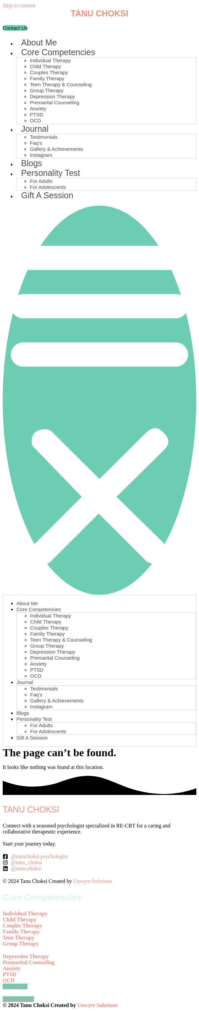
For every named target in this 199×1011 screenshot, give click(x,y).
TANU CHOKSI (99, 13)
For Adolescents (48, 187)
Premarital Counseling (54, 102)
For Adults (41, 181)
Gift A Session (47, 195)
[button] (99, 400)
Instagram (41, 155)
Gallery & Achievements (56, 149)
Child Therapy (45, 66)
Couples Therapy (49, 72)
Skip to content (19, 5)
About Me (39, 42)
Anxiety (38, 108)
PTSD (36, 114)
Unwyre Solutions (92, 881)
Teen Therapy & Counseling (61, 84)
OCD (35, 120)
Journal (35, 128)
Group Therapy (47, 90)
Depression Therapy (52, 96)
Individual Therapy (50, 60)
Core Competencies (58, 52)
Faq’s (36, 143)
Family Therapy (47, 78)
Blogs (31, 163)
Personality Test (50, 173)
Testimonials (44, 137)
